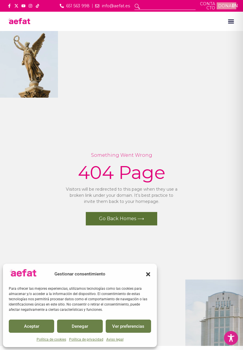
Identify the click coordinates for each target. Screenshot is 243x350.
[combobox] (165, 6)
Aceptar (31, 326)
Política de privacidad (86, 339)
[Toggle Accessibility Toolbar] (231, 338)
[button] (148, 274)
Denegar (80, 326)
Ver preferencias (128, 326)
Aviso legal (115, 339)
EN (235, 5)
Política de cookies (51, 339)
